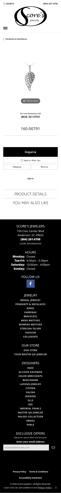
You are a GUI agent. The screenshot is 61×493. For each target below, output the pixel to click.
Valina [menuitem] (30, 392)
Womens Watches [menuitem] (30, 324)
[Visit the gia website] (36, 461)
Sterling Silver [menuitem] (30, 328)
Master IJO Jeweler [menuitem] (30, 412)
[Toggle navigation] (5, 28)
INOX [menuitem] (30, 367)
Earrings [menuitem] (30, 312)
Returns (44, 167)
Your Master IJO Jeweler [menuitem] (30, 354)
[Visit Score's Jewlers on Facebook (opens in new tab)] (31, 284)
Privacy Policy (19, 471)
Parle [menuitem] (30, 424)
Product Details (30, 194)
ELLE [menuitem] (30, 400)
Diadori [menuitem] (30, 396)
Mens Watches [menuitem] (30, 320)
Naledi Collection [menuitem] (30, 416)
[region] (30, 77)
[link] (50, 3)
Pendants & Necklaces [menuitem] (30, 304)
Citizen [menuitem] (30, 388)
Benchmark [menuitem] (30, 380)
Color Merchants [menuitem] (30, 376)
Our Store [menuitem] (30, 350)
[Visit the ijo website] (25, 461)
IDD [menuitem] (30, 404)
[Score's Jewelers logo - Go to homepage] (30, 16)
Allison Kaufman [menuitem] (30, 371)
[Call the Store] (31, 239)
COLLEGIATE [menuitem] (30, 336)
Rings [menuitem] (30, 308)
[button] (8, 3)
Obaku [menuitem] (30, 420)
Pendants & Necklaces (16, 39)
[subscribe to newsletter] (53, 448)
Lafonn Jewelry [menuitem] (30, 384)
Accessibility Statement (30, 477)
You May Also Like (30, 202)
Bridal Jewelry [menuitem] (30, 300)
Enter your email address (30, 441)
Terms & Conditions (38, 471)
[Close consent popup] (56, 488)
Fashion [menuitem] (30, 332)
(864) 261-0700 (30, 116)
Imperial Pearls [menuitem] (30, 408)
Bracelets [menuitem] (30, 316)
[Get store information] (30, 243)
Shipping (17, 167)
